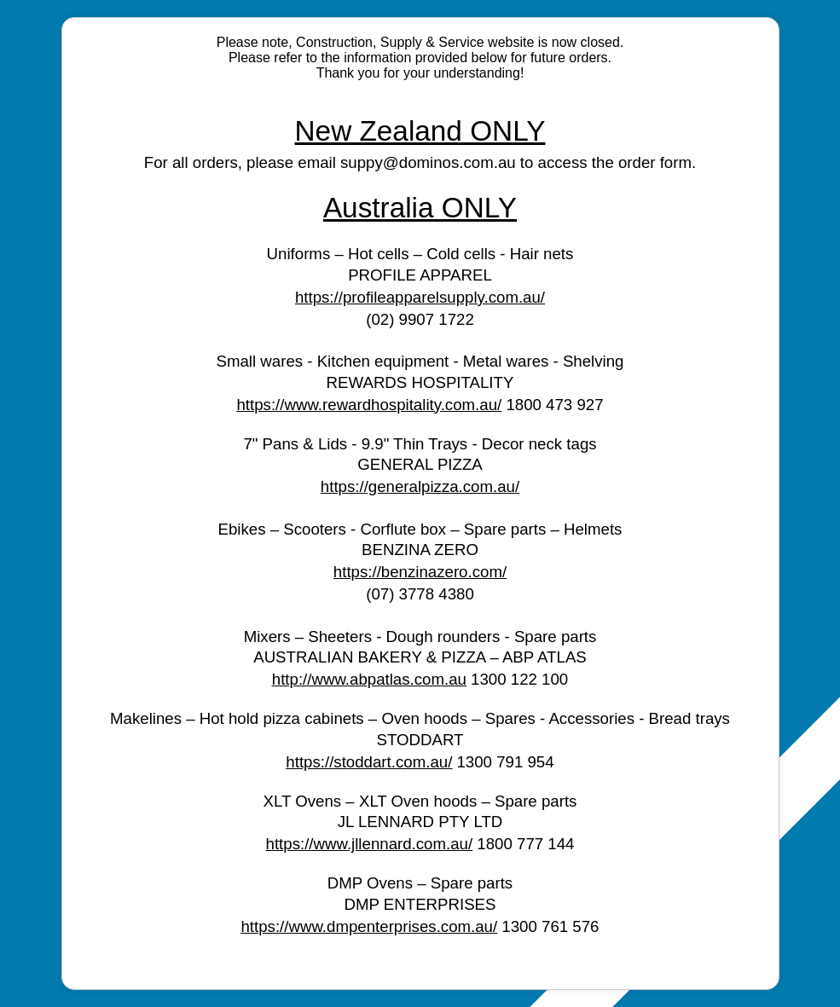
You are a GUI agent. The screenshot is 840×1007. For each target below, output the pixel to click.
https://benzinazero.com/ (420, 572)
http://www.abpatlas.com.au (369, 679)
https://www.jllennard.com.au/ (369, 844)
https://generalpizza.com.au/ (420, 486)
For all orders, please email (242, 162)
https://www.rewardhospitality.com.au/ (368, 405)
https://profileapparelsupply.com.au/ (420, 297)
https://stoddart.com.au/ (369, 762)
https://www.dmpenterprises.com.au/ (368, 926)
